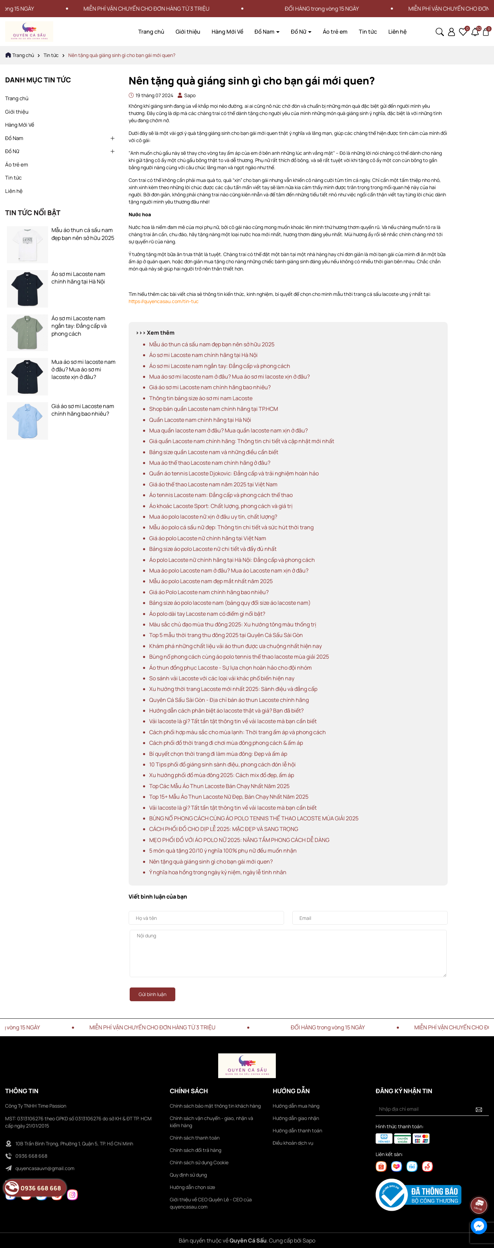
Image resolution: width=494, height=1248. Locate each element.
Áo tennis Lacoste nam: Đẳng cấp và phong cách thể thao (221, 495)
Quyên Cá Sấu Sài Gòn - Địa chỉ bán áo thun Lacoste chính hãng (229, 700)
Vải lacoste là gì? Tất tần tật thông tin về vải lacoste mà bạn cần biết (233, 721)
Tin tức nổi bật (32, 212)
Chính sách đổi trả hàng (195, 1150)
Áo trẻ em (335, 31)
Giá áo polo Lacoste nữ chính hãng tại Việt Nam (207, 538)
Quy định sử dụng (188, 1174)
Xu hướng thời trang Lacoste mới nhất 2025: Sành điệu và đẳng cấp (233, 689)
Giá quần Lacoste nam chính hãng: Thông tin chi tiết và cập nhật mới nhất (241, 441)
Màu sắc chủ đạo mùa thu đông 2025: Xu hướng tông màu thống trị (232, 624)
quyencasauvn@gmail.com (44, 1168)
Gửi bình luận (152, 994)
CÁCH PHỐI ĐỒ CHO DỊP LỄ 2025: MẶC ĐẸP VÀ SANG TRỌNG (223, 829)
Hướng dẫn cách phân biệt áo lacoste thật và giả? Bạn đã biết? (226, 710)
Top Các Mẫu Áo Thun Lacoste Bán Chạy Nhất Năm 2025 (219, 786)
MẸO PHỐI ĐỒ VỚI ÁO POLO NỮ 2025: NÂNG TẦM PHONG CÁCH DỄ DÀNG (239, 840)
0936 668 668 (31, 1156)
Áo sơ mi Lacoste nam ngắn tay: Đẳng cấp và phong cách (79, 325)
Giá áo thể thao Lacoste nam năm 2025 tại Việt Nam (213, 484)
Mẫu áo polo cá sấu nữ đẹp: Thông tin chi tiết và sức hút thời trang (231, 527)
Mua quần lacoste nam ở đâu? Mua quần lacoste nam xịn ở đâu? (228, 430)
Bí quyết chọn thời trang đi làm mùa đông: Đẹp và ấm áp (218, 754)
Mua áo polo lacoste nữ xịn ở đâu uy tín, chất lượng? (213, 516)
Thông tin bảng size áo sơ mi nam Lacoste (200, 398)
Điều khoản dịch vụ (293, 1143)
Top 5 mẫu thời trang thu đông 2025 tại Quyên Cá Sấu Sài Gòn (226, 635)
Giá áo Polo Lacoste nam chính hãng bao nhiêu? (209, 592)
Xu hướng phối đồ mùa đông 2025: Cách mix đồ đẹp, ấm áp (221, 775)
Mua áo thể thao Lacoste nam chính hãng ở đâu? (209, 462)
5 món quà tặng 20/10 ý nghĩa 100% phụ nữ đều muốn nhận (223, 850)
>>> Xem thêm (155, 332)
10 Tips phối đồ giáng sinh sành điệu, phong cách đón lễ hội (222, 764)
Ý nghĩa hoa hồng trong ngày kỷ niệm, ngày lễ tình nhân (217, 872)
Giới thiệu (188, 31)
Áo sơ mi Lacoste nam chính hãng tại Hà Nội (78, 277)
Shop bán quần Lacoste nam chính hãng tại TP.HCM (213, 409)
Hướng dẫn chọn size (192, 1187)
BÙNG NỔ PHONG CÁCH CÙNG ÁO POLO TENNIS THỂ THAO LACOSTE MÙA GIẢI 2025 (253, 818)
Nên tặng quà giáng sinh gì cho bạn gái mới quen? (211, 861)
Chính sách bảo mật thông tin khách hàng (215, 1105)
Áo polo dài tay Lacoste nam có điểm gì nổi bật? (207, 613)
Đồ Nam (265, 31)
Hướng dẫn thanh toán (297, 1130)
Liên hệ (397, 31)
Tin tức (368, 31)
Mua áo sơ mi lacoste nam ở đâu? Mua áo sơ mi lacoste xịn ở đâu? (83, 369)
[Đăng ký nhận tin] (479, 1109)
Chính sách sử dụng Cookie (199, 1162)
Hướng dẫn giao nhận (296, 1118)
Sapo (309, 1240)
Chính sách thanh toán (195, 1137)
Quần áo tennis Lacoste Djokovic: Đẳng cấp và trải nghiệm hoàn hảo (234, 473)
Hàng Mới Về (227, 31)
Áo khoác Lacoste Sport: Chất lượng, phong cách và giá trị (221, 506)
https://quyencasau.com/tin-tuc (164, 301)
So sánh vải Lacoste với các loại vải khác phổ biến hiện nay (221, 678)
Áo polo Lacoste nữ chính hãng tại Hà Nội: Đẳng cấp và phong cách (232, 560)
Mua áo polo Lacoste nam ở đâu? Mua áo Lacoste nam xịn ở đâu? (228, 570)
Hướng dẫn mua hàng (296, 1105)
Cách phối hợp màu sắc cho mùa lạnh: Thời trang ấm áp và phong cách (237, 732)
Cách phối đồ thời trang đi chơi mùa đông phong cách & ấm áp (226, 743)
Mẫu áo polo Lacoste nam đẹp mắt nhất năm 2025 (211, 581)
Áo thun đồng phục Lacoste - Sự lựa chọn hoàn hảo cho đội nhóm (230, 667)
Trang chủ (151, 31)
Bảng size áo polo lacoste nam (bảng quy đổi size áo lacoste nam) (230, 602)
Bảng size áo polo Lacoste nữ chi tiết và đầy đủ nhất (213, 549)
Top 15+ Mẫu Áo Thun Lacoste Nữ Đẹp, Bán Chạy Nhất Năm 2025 (228, 796)
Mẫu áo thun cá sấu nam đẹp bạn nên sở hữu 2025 (82, 233)
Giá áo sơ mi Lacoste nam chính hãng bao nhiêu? (82, 409)
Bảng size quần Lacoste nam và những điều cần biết (213, 452)
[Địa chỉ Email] (432, 1109)
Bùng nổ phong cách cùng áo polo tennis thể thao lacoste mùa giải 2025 (239, 656)
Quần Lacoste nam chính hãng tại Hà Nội (200, 420)
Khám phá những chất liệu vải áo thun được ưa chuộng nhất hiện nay (235, 646)
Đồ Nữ (299, 31)
